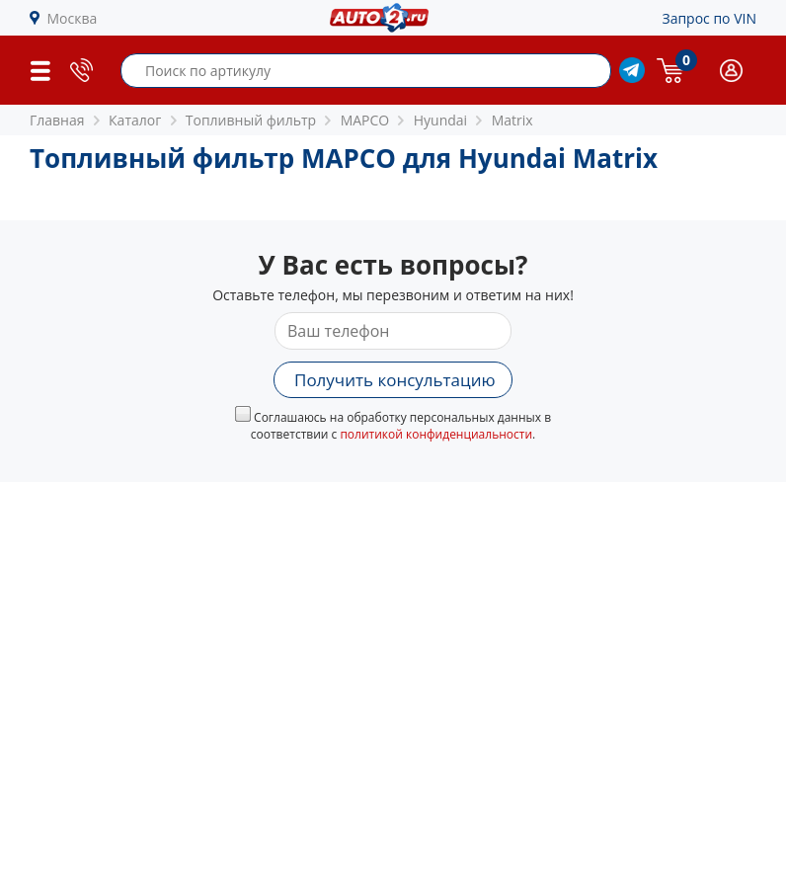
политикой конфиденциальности (436, 434)
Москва (72, 18)
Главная (57, 120)
